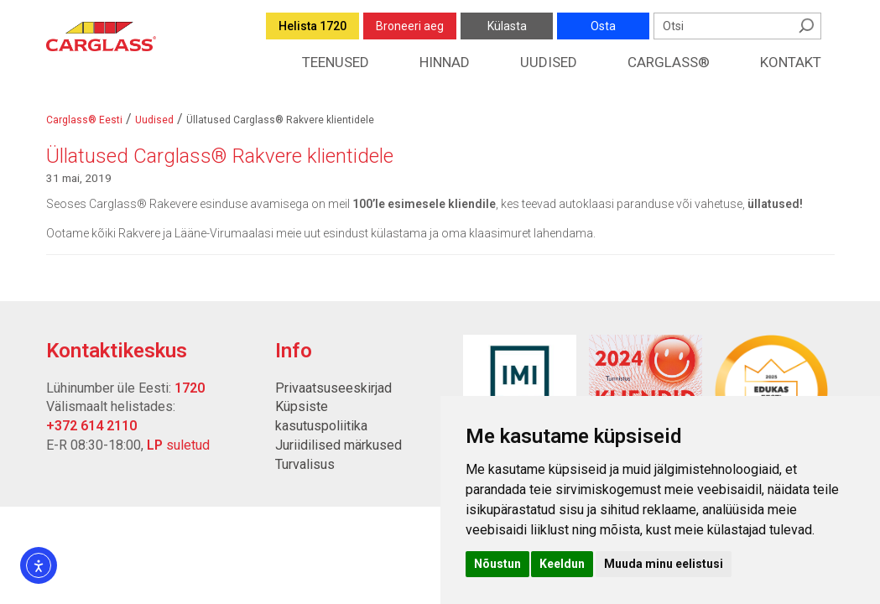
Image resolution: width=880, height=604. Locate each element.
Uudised (548, 62)
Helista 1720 (312, 26)
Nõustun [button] (497, 563)
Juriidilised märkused (338, 445)
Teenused (335, 62)
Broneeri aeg (410, 26)
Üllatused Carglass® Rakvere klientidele (219, 156)
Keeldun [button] (562, 563)
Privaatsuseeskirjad (333, 388)
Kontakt (790, 62)
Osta (603, 26)
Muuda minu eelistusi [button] (663, 563)
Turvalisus (305, 464)
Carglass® (668, 62)
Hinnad (444, 62)
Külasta (507, 26)
